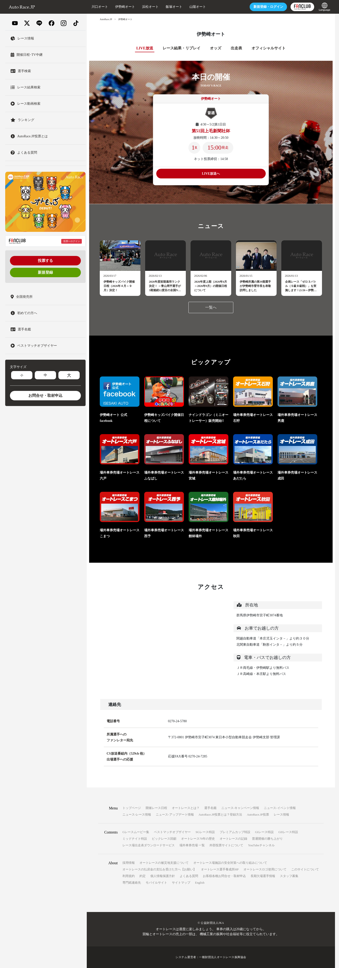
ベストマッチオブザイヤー (172, 832)
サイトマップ (181, 882)
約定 (142, 876)
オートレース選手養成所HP (220, 869)
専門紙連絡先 (131, 882)
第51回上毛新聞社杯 (211, 131)
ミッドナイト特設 (134, 838)
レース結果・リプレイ (181, 48)
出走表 (236, 48)
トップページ (131, 808)
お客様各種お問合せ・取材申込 (224, 876)
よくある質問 (189, 876)
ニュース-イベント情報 (280, 808)
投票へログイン (71, 241)
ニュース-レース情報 (136, 814)
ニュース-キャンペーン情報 (240, 808)
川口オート (99, 7)
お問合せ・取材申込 (45, 395)
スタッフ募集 (289, 876)
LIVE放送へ (211, 173)
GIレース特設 (264, 832)
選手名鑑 (210, 808)
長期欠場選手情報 (263, 876)
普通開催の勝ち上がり (267, 838)
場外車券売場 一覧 (192, 845)
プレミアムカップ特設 (235, 832)
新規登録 (45, 272)
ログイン (268, 7)
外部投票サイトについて (226, 845)
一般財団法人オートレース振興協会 (222, 957)
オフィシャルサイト (269, 48)
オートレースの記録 (233, 838)
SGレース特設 (205, 832)
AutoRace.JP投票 (258, 814)
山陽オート (197, 7)
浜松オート (150, 7)
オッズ (215, 48)
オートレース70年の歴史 (198, 838)
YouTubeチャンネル (261, 845)
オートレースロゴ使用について (265, 869)
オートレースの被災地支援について (164, 862)
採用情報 (128, 862)
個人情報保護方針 (162, 876)
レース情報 (281, 814)
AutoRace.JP (106, 19)
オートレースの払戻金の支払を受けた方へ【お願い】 (159, 869)
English (199, 882)
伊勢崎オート (125, 7)
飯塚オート (174, 7)
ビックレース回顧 (164, 838)
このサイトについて (305, 869)
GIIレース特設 (288, 832)
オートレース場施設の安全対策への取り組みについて (230, 862)
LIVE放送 (144, 48)
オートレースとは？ (186, 808)
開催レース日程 (156, 808)
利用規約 (128, 876)
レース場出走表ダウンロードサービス (148, 845)
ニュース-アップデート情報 (175, 814)
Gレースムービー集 (135, 832)
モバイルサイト (156, 882)
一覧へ (211, 307)
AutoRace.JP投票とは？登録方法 (220, 814)
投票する (45, 261)
